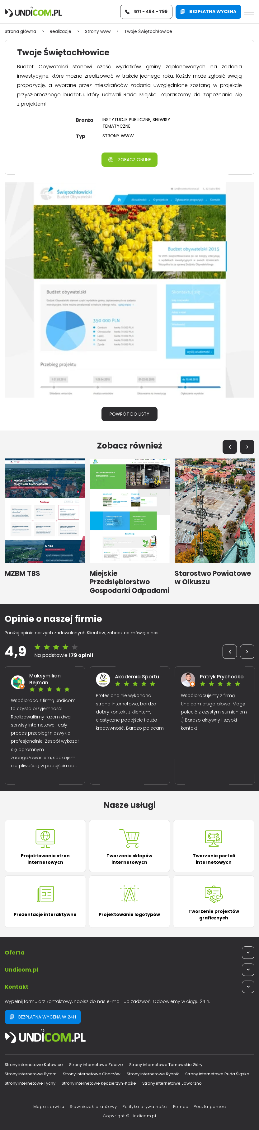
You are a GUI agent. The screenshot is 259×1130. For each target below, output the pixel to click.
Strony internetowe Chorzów (91, 1074)
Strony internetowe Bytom (31, 1074)
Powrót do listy (129, 414)
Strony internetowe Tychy (30, 1083)
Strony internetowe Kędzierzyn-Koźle (99, 1083)
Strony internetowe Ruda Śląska (217, 1074)
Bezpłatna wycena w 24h (43, 1017)
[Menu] (249, 12)
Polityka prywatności (145, 1106)
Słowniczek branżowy (93, 1106)
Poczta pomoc (210, 1106)
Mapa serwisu (48, 1106)
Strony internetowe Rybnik (153, 1074)
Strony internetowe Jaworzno (172, 1083)
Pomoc (181, 1106)
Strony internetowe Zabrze (96, 1065)
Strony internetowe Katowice (34, 1065)
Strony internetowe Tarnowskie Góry (165, 1065)
